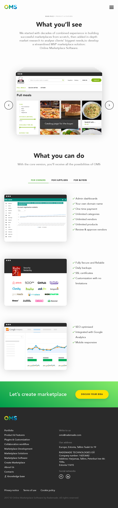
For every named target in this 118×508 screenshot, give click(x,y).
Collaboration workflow (16, 444)
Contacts (9, 471)
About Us (9, 467)
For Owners (38, 180)
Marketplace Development (18, 448)
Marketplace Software (15, 458)
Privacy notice (11, 490)
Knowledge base (14, 476)
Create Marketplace (14, 462)
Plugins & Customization (17, 439)
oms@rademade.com (70, 435)
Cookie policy (48, 490)
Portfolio (9, 430)
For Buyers (80, 180)
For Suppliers (59, 180)
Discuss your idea (92, 394)
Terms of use (29, 490)
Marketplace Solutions (16, 453)
